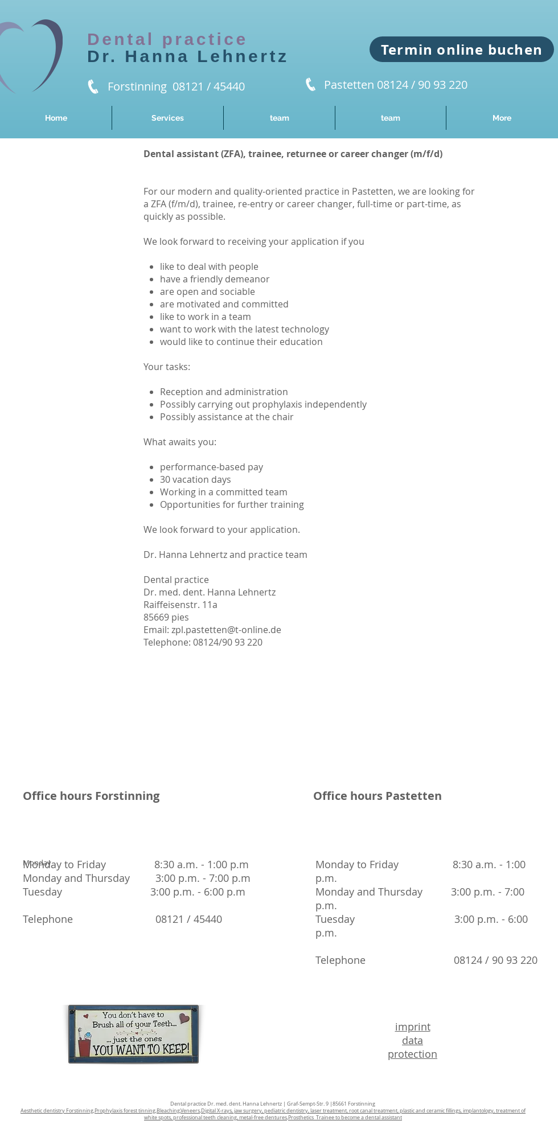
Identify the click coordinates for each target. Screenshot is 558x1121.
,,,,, (273, 1114)
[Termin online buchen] (462, 49)
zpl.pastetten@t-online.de (226, 629)
